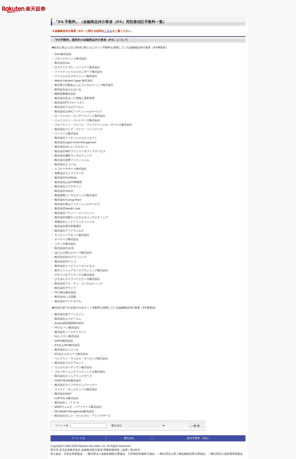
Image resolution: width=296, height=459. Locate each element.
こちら (108, 31)
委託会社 (116, 425)
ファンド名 (61, 425)
